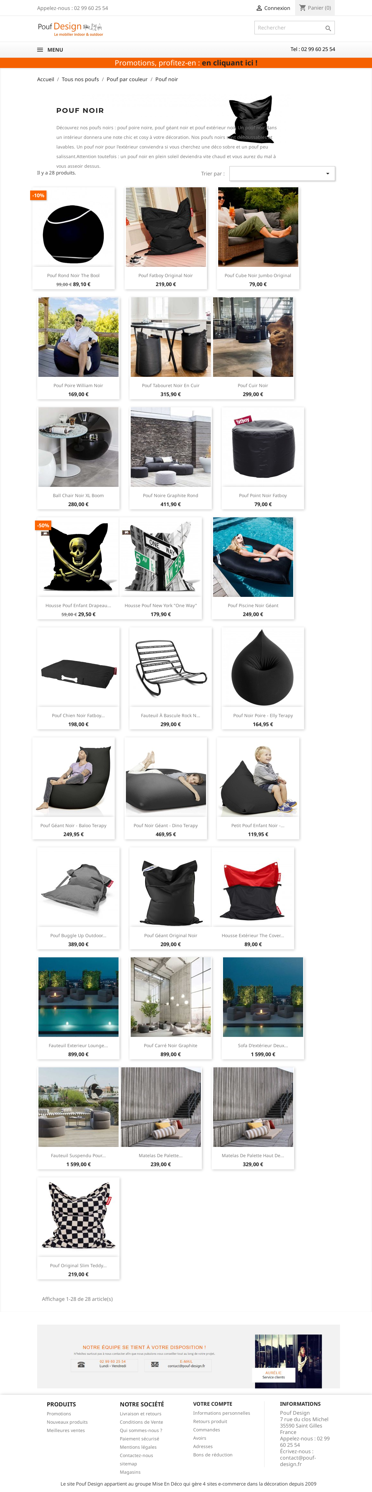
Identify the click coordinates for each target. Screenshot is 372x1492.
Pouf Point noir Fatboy (263, 495)
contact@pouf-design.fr (298, 1461)
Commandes (206, 1430)
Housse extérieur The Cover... (253, 935)
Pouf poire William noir (78, 385)
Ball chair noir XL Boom (78, 495)
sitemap (128, 1464)
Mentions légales (138, 1447)
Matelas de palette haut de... (253, 1155)
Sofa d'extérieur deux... (263, 1045)
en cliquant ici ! (229, 63)
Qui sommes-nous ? (141, 1430)
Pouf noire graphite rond (170, 495)
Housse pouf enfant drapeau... (78, 605)
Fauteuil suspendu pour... (78, 1155)
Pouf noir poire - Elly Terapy (263, 715)
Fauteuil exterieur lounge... (78, 1045)
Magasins (130, 1472)
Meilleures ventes (66, 1430)
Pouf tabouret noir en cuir (171, 385)
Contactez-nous (136, 1455)
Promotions (59, 1414)
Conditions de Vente (141, 1422)
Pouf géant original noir (170, 935)
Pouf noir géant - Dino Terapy (166, 825)
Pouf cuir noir (253, 385)
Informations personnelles (221, 1413)
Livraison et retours (140, 1414)
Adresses (203, 1446)
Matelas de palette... (161, 1155)
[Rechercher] (294, 27)
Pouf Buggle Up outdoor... (78, 935)
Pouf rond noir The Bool (73, 275)
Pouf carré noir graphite (170, 1045)
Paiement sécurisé (139, 1439)
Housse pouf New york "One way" (161, 605)
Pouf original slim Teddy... (78, 1265)
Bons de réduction (213, 1455)
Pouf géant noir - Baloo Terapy (73, 825)
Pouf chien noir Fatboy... (78, 715)
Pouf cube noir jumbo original (258, 275)
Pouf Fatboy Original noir (165, 275)
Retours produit (210, 1421)
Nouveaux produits (67, 1422)
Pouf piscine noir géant (253, 605)
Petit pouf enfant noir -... (258, 825)
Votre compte (212, 1403)
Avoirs (199, 1438)
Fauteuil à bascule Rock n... (170, 715)
